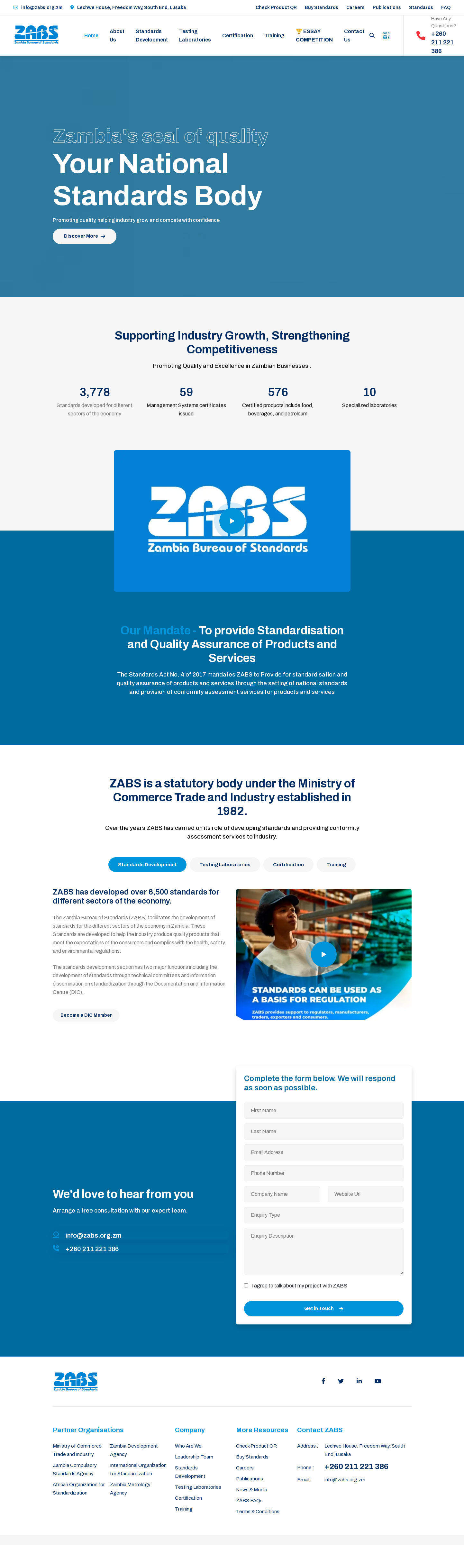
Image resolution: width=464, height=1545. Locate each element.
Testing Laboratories (195, 35)
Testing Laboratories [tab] (224, 864)
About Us (117, 35)
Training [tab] (336, 864)
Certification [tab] (288, 864)
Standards (421, 7)
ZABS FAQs (249, 1500)
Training (274, 35)
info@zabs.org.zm (38, 7)
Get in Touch (323, 1308)
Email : (304, 1479)
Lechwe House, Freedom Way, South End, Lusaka (128, 7)
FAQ (445, 7)
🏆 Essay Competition (314, 35)
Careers (355, 7)
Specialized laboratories (369, 405)
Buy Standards (321, 7)
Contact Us (354, 35)
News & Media (251, 1489)
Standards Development (152, 35)
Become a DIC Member (86, 1015)
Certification (237, 35)
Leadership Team (194, 1456)
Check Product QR (276, 7)
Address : (307, 1446)
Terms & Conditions (257, 1511)
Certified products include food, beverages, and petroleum (278, 409)
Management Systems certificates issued (186, 409)
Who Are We (188, 1446)
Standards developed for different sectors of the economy (94, 409)
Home (91, 35)
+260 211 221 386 (356, 1466)
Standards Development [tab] (147, 864)
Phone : (305, 1467)
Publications (387, 7)
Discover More (84, 236)
